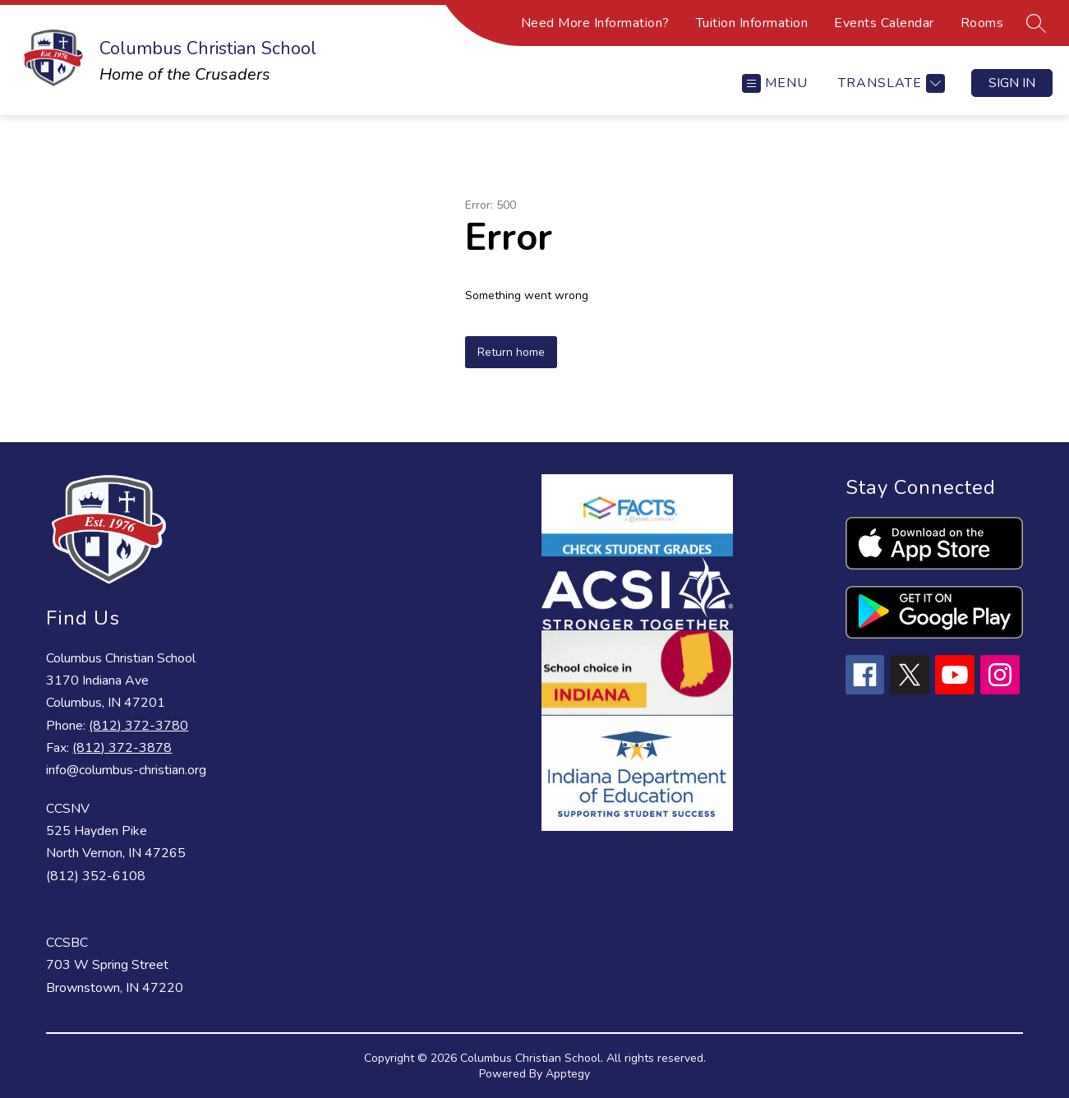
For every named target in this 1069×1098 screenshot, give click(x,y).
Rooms (982, 23)
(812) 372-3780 (138, 726)
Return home (511, 352)
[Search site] (1036, 23)
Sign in (1011, 83)
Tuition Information (752, 23)
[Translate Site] (889, 83)
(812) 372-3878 (122, 748)
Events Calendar (884, 23)
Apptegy (568, 1074)
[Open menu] (775, 83)
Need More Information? (595, 23)
